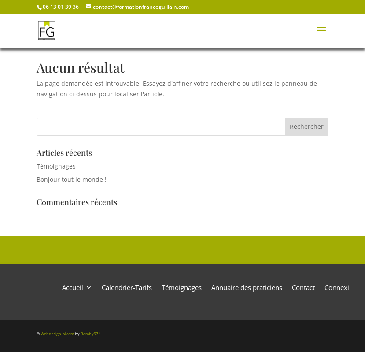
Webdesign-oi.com (57, 334)
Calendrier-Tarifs (127, 286)
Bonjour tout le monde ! (72, 179)
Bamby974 (90, 334)
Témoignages (56, 166)
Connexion (340, 286)
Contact (303, 286)
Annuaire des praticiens (246, 286)
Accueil (72, 286)
